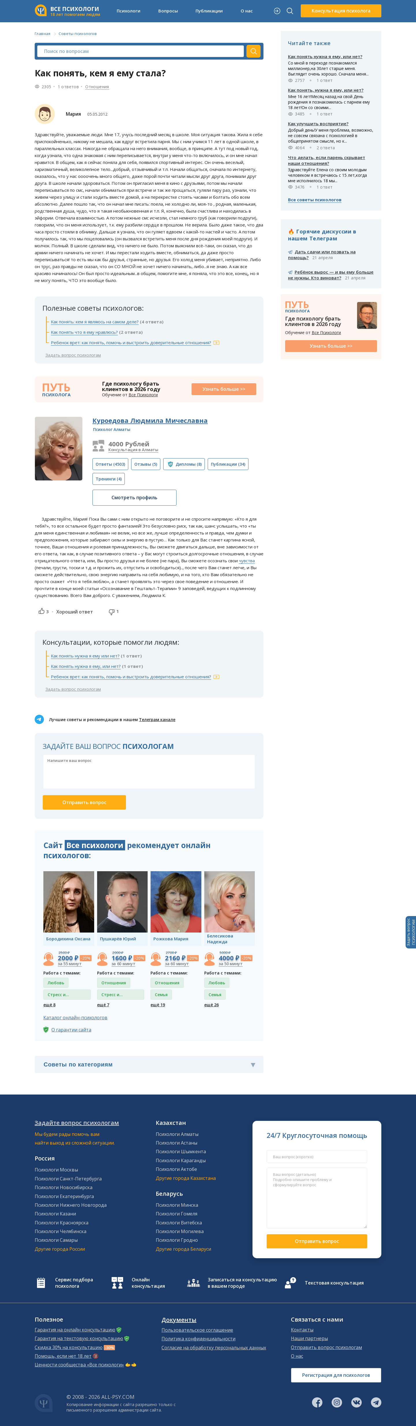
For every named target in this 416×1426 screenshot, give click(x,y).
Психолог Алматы (111, 429)
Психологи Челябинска (60, 1231)
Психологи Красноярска (61, 1222)
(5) (145, 464)
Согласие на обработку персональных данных (213, 1347)
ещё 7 (103, 1004)
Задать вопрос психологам (73, 355)
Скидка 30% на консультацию (69, 1347)
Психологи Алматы (177, 1134)
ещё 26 (211, 1004)
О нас (247, 11)
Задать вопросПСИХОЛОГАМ (411, 932)
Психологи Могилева (180, 1231)
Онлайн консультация (148, 1282)
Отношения (97, 86)
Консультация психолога (341, 11)
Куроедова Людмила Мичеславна (150, 420)
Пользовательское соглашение (197, 1330)
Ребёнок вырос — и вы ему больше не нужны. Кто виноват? (331, 275)
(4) (109, 479)
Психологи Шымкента (181, 1151)
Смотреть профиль (134, 497)
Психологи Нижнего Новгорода (71, 1205)
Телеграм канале (157, 719)
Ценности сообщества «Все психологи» (79, 1364)
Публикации (209, 11)
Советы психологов (78, 33)
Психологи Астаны (176, 1143)
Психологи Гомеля (176, 1214)
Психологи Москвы (56, 1170)
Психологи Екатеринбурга (64, 1196)
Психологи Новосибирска (63, 1187)
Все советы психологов (314, 199)
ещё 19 (158, 1004)
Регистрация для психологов (336, 1375)
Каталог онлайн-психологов (75, 1017)
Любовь (56, 982)
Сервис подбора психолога (74, 1282)
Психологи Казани (55, 1214)
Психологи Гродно (177, 1240)
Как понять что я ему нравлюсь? (84, 332)
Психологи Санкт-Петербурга (68, 1179)
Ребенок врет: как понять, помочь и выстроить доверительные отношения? (131, 342)
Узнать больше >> (224, 389)
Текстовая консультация (334, 1283)
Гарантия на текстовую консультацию (79, 1338)
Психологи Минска (177, 1205)
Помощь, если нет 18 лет (63, 1356)
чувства (247, 560)
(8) (189, 464)
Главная (43, 33)
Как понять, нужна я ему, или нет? (325, 90)
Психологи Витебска (179, 1222)
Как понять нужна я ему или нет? (85, 656)
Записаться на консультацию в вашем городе (242, 1282)
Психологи (128, 11)
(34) (228, 464)
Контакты (302, 1329)
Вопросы (168, 11)
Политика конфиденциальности (198, 1338)
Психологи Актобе (176, 1169)
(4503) (110, 464)
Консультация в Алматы (133, 449)
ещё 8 (49, 1004)
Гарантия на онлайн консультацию (75, 1329)
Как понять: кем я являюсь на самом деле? (95, 322)
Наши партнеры (309, 1338)
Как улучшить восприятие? (318, 123)
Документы (178, 1320)
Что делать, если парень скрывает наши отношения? (326, 160)
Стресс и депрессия (58, 996)
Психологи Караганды (181, 1160)
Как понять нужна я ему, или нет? (86, 666)
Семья (161, 994)
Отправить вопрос (317, 1241)
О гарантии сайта (71, 1030)
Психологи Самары (56, 1240)
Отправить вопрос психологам (326, 1347)
